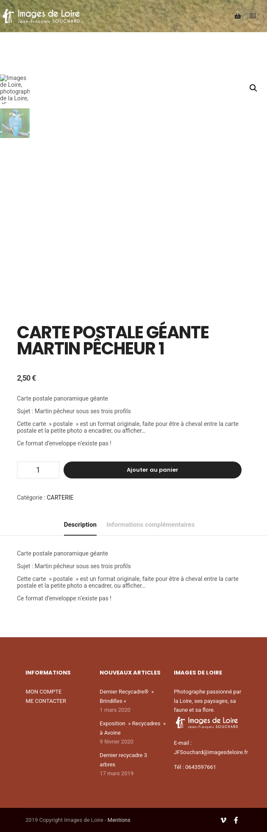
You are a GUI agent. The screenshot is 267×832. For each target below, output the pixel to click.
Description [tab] (80, 524)
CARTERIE (60, 497)
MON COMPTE (43, 691)
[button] (253, 88)
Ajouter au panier (152, 470)
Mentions (119, 820)
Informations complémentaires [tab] (150, 524)
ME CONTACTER (45, 701)
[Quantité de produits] (38, 470)
